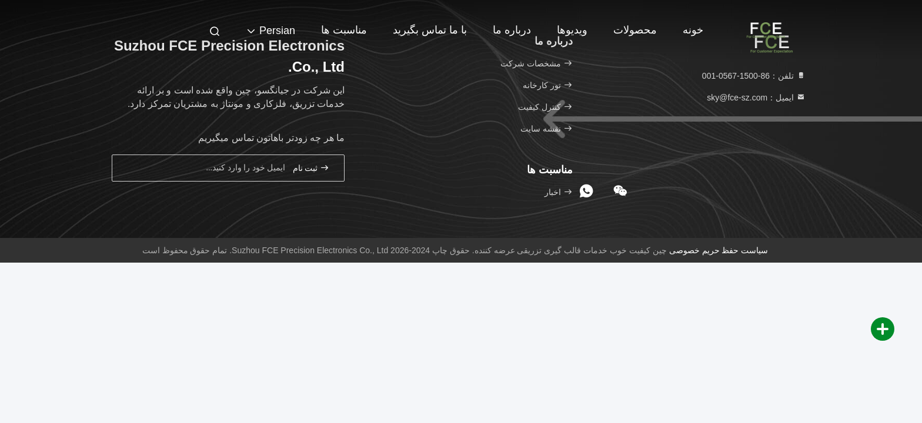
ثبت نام (311, 168)
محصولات (635, 30)
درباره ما (512, 30)
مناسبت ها (344, 30)
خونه (693, 30)
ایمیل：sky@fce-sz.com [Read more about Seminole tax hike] (756, 97)
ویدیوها (572, 30)
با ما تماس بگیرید (430, 30)
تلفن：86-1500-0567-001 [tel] (754, 75)
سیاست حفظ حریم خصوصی (719, 250)
